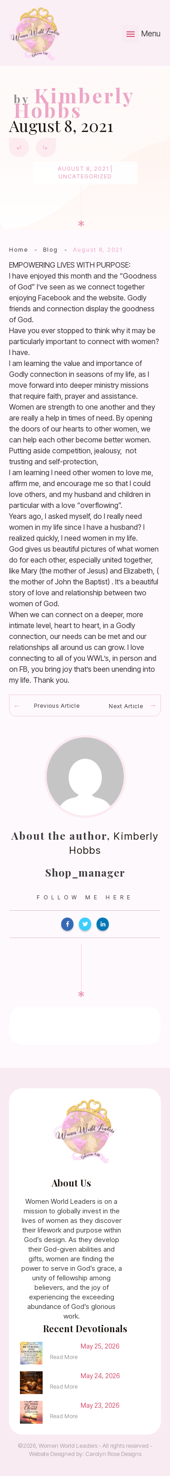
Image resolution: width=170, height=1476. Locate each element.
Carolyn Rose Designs (113, 1453)
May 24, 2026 (100, 1376)
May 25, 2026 (100, 1346)
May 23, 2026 (100, 1405)
